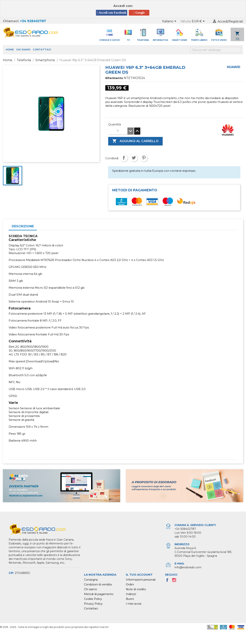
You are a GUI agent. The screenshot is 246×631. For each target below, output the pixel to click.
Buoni (130, 599)
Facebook (168, 581)
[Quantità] (117, 131)
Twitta (134, 158)
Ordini (130, 584)
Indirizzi (131, 594)
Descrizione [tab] (23, 226)
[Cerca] (216, 50)
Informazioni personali (140, 579)
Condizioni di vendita (98, 584)
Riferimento (114, 78)
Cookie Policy (93, 599)
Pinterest (144, 158)
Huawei (233, 67)
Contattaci (42, 49)
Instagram (175, 581)
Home (10, 49)
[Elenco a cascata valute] (199, 21)
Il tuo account (139, 574)
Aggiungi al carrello (135, 141)
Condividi (124, 158)
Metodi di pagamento (98, 594)
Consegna (91, 579)
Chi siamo (23, 49)
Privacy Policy (93, 603)
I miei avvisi (133, 603)
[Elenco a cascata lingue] (170, 21)
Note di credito (136, 589)
